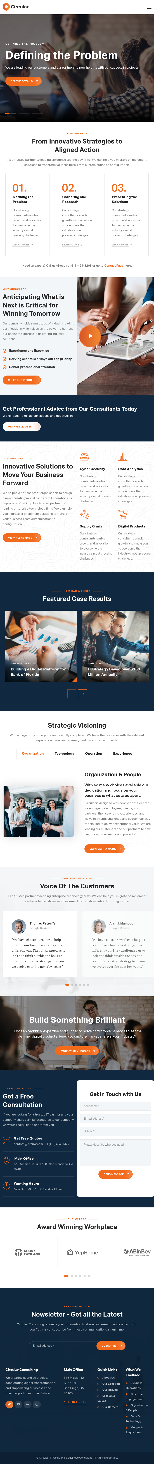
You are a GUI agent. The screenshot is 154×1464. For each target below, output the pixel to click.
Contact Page (113, 265)
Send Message (114, 1174)
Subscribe (109, 1346)
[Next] (82, 693)
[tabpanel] (77, 68)
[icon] (9, 1404)
